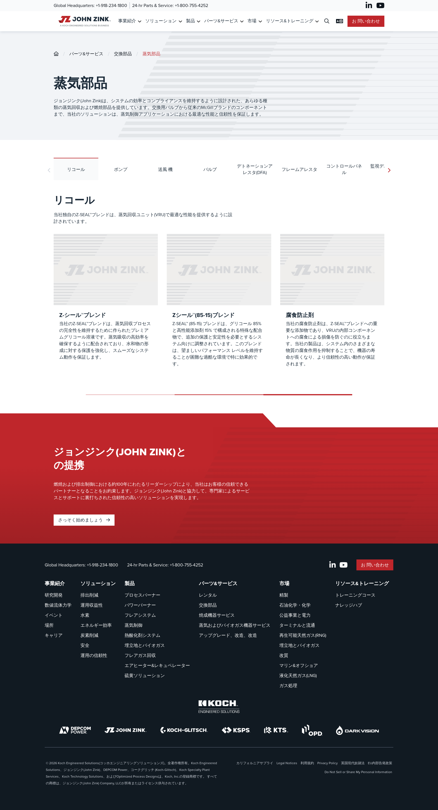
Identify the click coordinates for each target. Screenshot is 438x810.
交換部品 (123, 54)
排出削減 (89, 595)
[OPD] (312, 730)
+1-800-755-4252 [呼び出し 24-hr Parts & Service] (191, 5)
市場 (284, 583)
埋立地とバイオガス (145, 645)
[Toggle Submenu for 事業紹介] (139, 21)
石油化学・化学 (295, 605)
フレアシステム (140, 615)
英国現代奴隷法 (353, 763)
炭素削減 (89, 635)
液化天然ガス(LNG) (298, 675)
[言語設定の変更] (339, 21)
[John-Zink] (56, 54)
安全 (84, 645)
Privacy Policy (327, 763)
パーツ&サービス (86, 54)
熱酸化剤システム (142, 635)
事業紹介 (55, 583)
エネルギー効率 (96, 625)
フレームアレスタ (299, 169)
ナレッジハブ (348, 605)
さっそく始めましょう (84, 520)
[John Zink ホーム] (84, 21)
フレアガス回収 (140, 655)
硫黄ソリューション (145, 675)
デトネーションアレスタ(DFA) (255, 169)
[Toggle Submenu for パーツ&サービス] (242, 21)
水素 (84, 615)
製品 (130, 583)
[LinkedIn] (369, 5)
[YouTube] (380, 5)
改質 (283, 655)
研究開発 (54, 595)
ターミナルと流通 (297, 625)
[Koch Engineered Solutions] (219, 706)
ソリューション (98, 583)
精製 (283, 595)
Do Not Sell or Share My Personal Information (358, 772)
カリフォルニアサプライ (254, 763)
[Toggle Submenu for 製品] (198, 21)
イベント (54, 615)
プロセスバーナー (142, 595)
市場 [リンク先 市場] (251, 21)
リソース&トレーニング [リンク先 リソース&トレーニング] (289, 21)
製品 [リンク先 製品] (190, 21)
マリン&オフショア (298, 665)
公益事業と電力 (295, 615)
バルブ (210, 169)
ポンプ (120, 169)
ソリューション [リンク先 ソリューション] (161, 21)
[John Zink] (125, 730)
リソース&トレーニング (362, 583)
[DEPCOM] (75, 730)
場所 (49, 625)
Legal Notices (287, 763)
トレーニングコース (355, 595)
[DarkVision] (357, 730)
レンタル (208, 595)
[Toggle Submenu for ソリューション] (180, 21)
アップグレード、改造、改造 (228, 635)
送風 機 (165, 169)
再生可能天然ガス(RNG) (302, 635)
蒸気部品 (151, 54)
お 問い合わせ (366, 21)
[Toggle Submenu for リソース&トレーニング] (317, 21)
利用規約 (307, 763)
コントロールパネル (344, 169)
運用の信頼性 (93, 655)
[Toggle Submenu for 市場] (260, 21)
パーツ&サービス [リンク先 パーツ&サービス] (221, 21)
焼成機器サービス (217, 615)
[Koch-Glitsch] (184, 730)
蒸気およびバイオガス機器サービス (234, 625)
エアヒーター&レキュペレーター (157, 665)
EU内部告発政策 (380, 763)
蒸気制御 (133, 625)
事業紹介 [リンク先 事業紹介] (127, 21)
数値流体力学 (58, 605)
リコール (76, 169)
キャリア (54, 635)
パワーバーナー (140, 605)
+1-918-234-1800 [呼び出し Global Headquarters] (111, 5)
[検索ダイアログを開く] (326, 21)
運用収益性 (91, 605)
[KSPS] (236, 730)
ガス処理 (288, 685)
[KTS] (276, 730)
